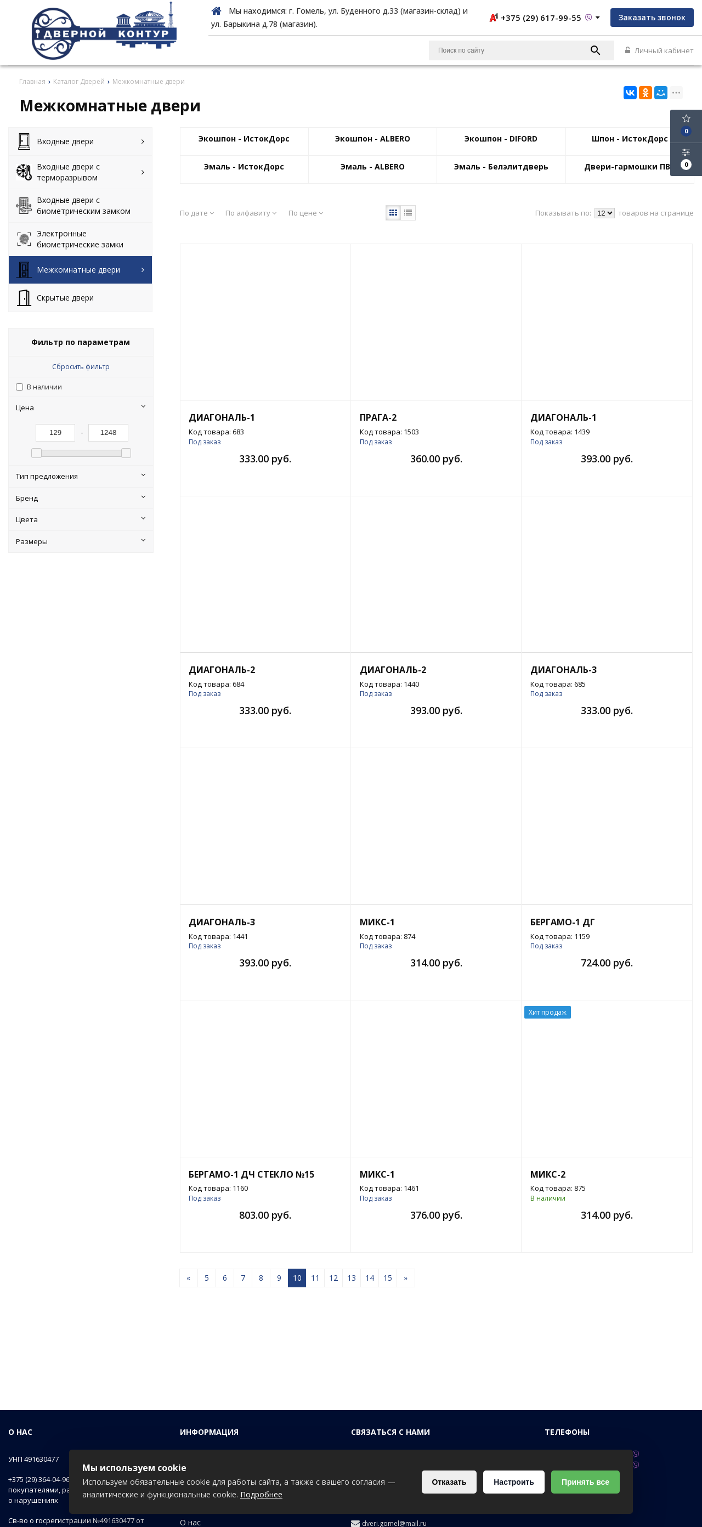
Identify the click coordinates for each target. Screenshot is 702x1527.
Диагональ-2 (222, 670)
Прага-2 (378, 417)
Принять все (585, 1482)
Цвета (80, 519)
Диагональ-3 (563, 670)
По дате (197, 213)
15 (387, 1277)
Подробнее (261, 1494)
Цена (80, 407)
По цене (305, 213)
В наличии (44, 387)
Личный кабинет (659, 50)
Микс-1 (377, 922)
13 (351, 1277)
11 (315, 1277)
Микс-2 (547, 1174)
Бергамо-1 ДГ (562, 922)
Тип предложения (80, 476)
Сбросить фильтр (81, 366)
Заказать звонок (652, 17)
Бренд (80, 498)
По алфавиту (250, 213)
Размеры (80, 541)
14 (369, 1277)
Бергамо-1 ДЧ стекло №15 (251, 1174)
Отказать (449, 1482)
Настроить (514, 1482)
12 (333, 1277)
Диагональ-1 (222, 417)
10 (297, 1277)
